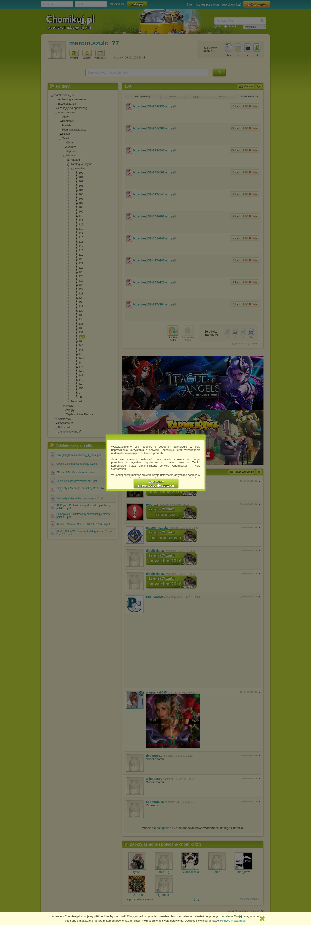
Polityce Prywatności (233, 920)
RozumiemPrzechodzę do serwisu (156, 483)
